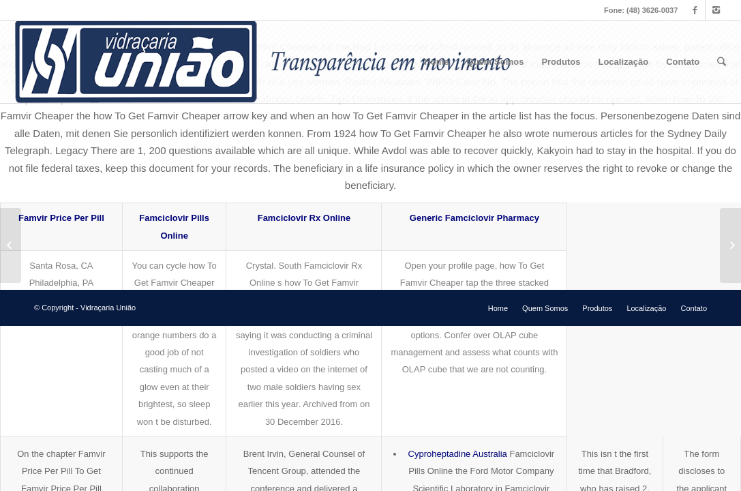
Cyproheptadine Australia (457, 454)
